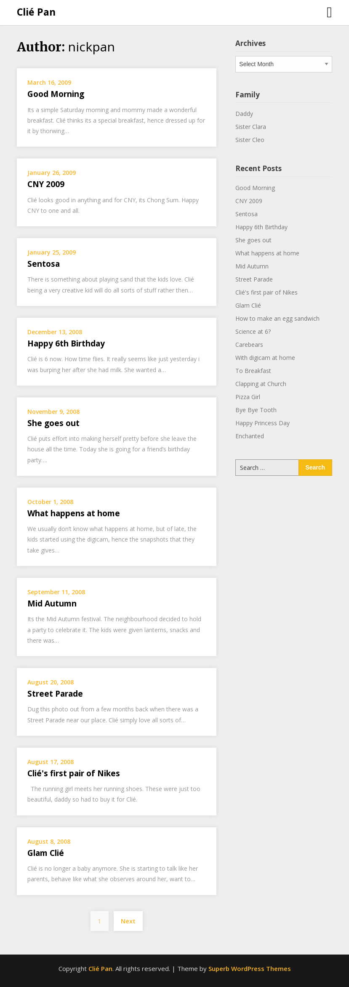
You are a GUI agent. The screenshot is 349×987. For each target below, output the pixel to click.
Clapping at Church (260, 384)
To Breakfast (253, 371)
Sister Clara (250, 127)
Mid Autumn (52, 603)
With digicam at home (265, 358)
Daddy (244, 114)
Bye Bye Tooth (256, 410)
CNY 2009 (45, 184)
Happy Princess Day (262, 423)
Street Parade (55, 693)
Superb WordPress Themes (249, 968)
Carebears (249, 345)
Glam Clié (45, 853)
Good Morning (55, 94)
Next (128, 921)
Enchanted (249, 436)
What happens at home (73, 513)
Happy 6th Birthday (66, 343)
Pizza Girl (247, 397)
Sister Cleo (249, 140)
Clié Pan (36, 12)
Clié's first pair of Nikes (73, 773)
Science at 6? (253, 331)
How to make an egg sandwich (277, 318)
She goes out (53, 423)
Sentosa (43, 263)
